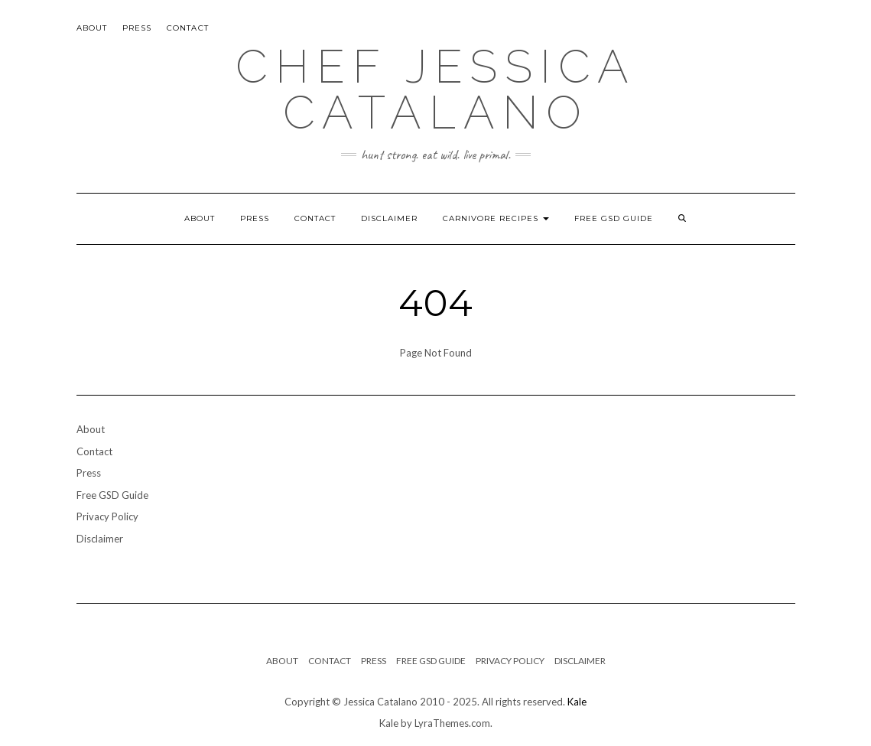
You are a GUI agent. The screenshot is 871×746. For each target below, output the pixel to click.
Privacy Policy (107, 516)
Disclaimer (389, 218)
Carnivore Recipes (496, 218)
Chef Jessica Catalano (436, 89)
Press (137, 28)
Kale (577, 702)
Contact (188, 28)
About (92, 28)
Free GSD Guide (613, 218)
